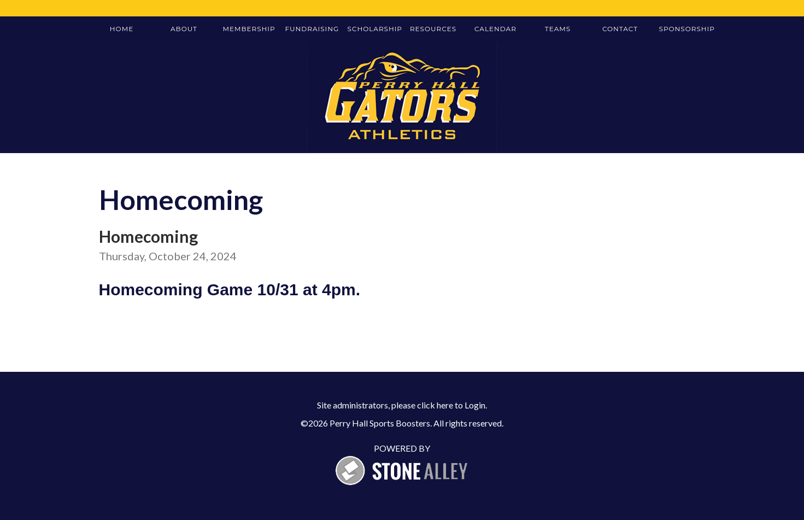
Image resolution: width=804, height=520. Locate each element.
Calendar (495, 29)
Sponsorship (686, 29)
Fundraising (312, 29)
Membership (249, 29)
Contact (620, 29)
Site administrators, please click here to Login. (402, 405)
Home (121, 29)
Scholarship (375, 29)
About (184, 29)
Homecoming (148, 236)
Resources (433, 29)
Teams (558, 29)
